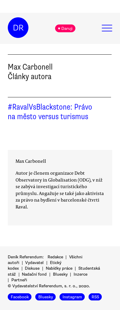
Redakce (55, 257)
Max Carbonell (31, 161)
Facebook (20, 296)
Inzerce (80, 274)
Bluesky (60, 274)
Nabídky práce (59, 268)
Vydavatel (34, 262)
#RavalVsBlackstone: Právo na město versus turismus (50, 112)
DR (18, 28)
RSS (95, 296)
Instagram (72, 296)
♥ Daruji (65, 28)
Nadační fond (34, 274)
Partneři (19, 280)
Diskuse (32, 268)
